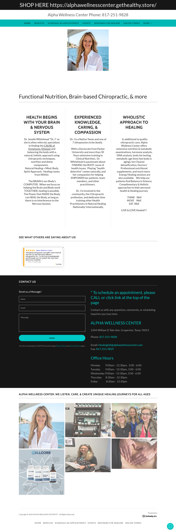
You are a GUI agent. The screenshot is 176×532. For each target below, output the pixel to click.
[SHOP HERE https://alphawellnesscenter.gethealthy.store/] (88, 5)
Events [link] (87, 23)
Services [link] (39, 23)
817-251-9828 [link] (115, 14)
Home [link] (27, 23)
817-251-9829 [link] (105, 349)
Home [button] (38, 523)
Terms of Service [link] (75, 346)
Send (52, 338)
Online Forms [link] (131, 23)
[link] (149, 516)
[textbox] (52, 299)
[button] (147, 23)
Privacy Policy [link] (61, 346)
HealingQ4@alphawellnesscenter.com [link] (120, 345)
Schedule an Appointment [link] (63, 23)
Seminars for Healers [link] (107, 23)
